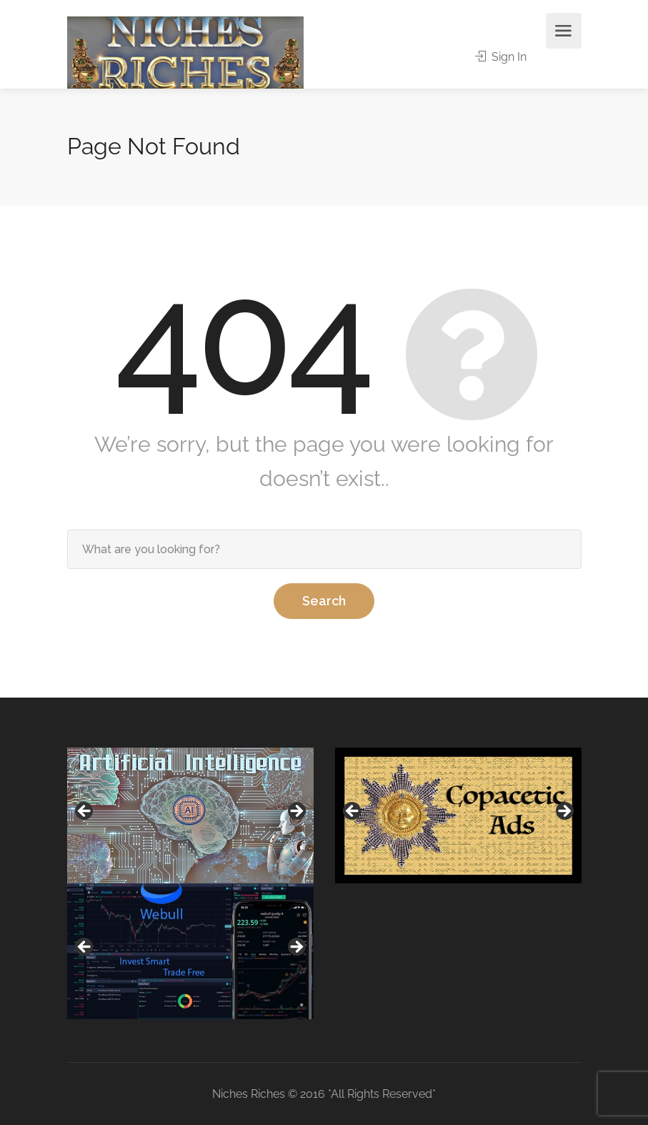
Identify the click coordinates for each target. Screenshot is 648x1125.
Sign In (501, 57)
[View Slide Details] (190, 815)
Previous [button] (85, 812)
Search (324, 600)
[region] (190, 815)
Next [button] (295, 812)
